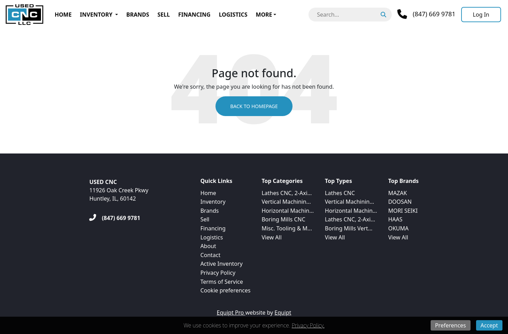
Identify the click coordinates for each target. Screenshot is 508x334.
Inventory (96, 14)
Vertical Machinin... (286, 201)
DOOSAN (400, 201)
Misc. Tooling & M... (287, 228)
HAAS (395, 219)
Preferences (450, 325)
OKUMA (398, 228)
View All (272, 237)
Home (62, 14)
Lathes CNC (340, 193)
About (208, 246)
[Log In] (481, 14)
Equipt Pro (231, 312)
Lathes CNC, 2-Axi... (287, 193)
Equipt (282, 312)
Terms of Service (221, 281)
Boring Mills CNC (283, 219)
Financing (194, 14)
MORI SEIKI (403, 210)
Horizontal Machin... (288, 210)
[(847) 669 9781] (114, 218)
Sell (164, 14)
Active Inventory (221, 263)
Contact (210, 255)
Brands (137, 14)
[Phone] (426, 14)
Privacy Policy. (308, 325)
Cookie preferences (225, 290)
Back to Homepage (254, 106)
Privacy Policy (217, 272)
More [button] (264, 14)
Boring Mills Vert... (348, 228)
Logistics (233, 14)
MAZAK (397, 193)
